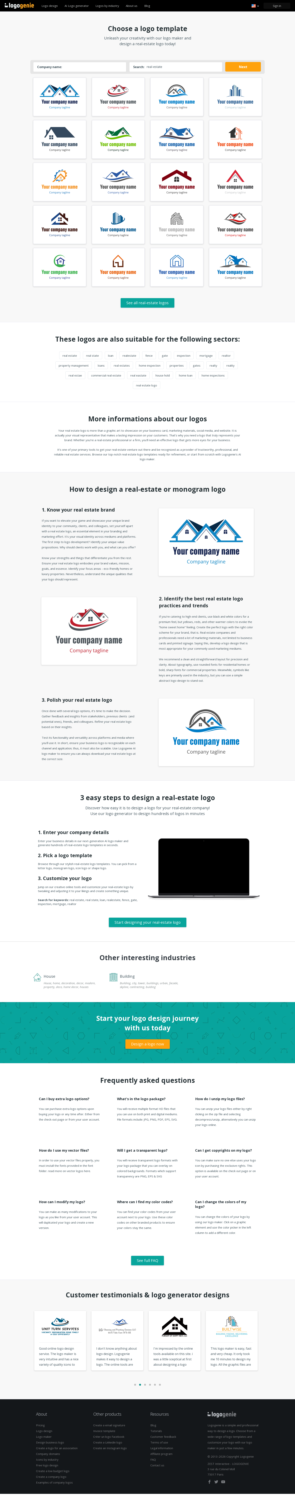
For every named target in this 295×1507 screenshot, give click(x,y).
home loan (185, 388)
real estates (122, 378)
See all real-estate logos (147, 316)
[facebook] (210, 1495)
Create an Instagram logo (110, 1461)
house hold (163, 388)
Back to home (19, 6)
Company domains (48, 1467)
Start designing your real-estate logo (148, 935)
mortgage (206, 368)
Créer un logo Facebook (108, 1450)
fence (149, 368)
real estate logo (146, 398)
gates (196, 378)
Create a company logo (51, 1490)
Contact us (157, 1478)
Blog (147, 6)
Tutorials (156, 1444)
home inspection (149, 378)
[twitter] (216, 1495)
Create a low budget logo (52, 1484)
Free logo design (47, 1478)
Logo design (50, 6)
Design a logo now (147, 1057)
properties (177, 378)
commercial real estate (106, 388)
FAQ (153, 1473)
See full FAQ (147, 1273)
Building (127, 989)
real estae (75, 388)
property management (74, 378)
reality (230, 378)
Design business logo (50, 1455)
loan (110, 368)
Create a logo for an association (57, 1461)
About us (131, 6)
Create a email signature (109, 1438)
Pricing (40, 1438)
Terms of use (159, 1455)
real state (92, 368)
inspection (183, 368)
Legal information (161, 1461)
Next (243, 66)
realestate (129, 368)
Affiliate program (161, 1467)
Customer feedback (163, 1450)
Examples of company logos (54, 1495)
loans (101, 378)
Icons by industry (47, 1473)
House (49, 989)
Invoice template (104, 1444)
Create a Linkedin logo (107, 1455)
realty (213, 378)
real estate (70, 368)
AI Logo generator (77, 6)
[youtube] (223, 1495)
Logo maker (44, 1450)
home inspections (213, 388)
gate (165, 368)
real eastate (138, 388)
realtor (226, 368)
